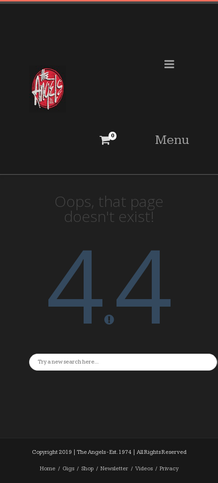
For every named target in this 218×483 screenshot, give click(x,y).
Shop (87, 468)
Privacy (169, 468)
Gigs (68, 468)
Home (47, 468)
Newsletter (114, 468)
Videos (144, 468)
